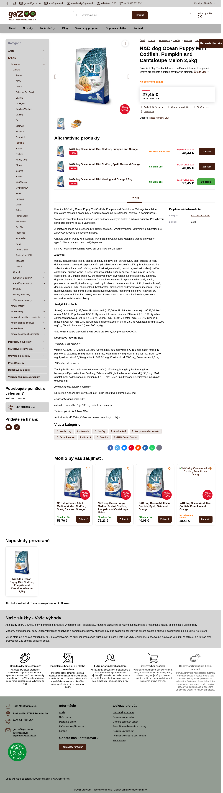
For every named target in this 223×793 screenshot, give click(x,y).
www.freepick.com (41, 779)
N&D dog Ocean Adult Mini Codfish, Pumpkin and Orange (103, 149)
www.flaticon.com (61, 779)
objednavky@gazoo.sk (24, 735)
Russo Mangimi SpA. (159, 118)
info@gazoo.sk (20, 733)
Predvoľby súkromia (102, 789)
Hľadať (140, 15)
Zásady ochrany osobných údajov (130, 789)
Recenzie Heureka (211, 43)
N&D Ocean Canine (200, 215)
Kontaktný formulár (72, 747)
